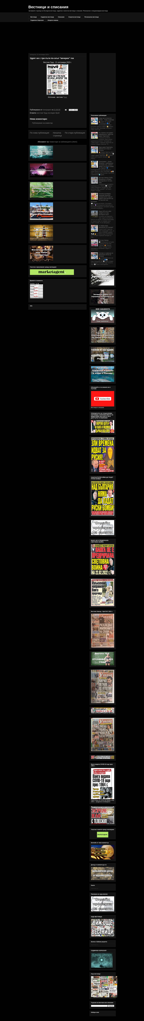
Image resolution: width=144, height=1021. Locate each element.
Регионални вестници (91, 17)
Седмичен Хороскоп (37, 20)
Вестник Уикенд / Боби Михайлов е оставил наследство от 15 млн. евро (106, 180)
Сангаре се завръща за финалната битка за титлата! (106, 254)
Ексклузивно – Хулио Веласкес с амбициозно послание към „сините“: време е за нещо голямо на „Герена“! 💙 (106, 165)
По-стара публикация (75, 133)
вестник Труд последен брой (48, 113)
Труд (65, 97)
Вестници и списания (48, 7)
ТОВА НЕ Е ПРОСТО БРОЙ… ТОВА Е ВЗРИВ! (106, 119)
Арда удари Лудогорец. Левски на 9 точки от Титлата (106, 148)
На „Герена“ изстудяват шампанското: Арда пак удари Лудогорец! (106, 134)
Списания (61, 17)
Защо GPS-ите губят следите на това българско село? (105, 213)
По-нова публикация (39, 133)
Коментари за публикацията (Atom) (63, 142)
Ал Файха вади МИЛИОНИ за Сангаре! (106, 226)
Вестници (33, 17)
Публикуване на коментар (42, 123)
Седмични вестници (47, 17)
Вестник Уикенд (103, 240)
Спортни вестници (74, 17)
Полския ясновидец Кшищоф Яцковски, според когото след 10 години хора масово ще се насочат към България (102, 197)
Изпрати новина (53, 20)
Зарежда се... (95, 888)
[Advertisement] (72, 36)
